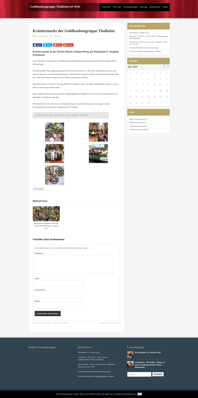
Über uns (117, 7)
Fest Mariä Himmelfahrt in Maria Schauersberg (143, 48)
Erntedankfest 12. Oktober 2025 (138, 33)
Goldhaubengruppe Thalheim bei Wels (55, 6)
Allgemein (57, 36)
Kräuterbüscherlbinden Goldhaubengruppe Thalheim (145, 51)
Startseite (106, 7)
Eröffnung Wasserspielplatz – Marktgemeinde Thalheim (51, 326)
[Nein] (195, 394)
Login (165, 7)
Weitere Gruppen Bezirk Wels (138, 119)
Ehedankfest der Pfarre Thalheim (109, 326)
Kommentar (39, 253)
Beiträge (144, 7)
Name (37, 282)
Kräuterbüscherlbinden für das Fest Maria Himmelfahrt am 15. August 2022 (46, 225)
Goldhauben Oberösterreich (137, 122)
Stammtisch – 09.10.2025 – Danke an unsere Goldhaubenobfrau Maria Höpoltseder (150, 367)
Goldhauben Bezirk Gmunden (138, 126)
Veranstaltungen (130, 7)
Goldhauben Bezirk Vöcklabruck (139, 129)
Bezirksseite (155, 7)
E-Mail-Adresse (40, 293)
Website (37, 304)
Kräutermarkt (39, 189)
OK (139, 394)
